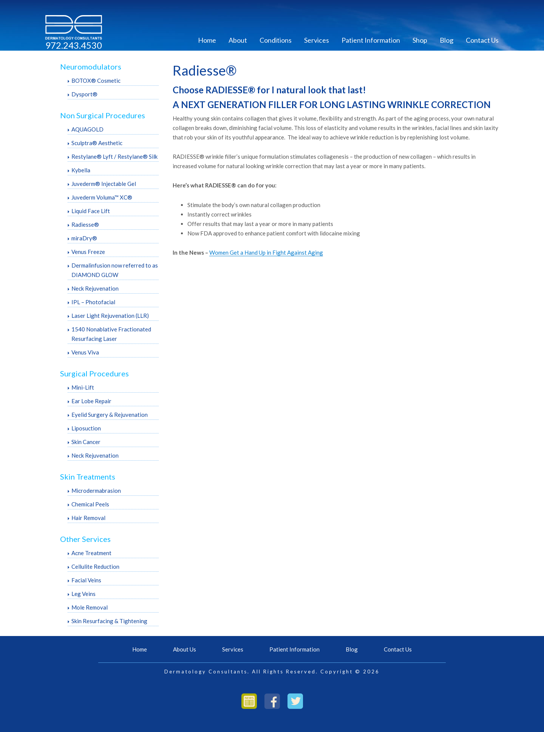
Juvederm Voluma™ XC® (101, 197)
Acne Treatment (91, 552)
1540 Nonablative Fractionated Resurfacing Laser (111, 334)
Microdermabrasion (96, 490)
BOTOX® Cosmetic (96, 80)
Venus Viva (85, 352)
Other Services (85, 538)
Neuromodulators (90, 66)
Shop (420, 40)
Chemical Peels (90, 504)
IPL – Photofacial (93, 302)
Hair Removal (88, 517)
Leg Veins (83, 593)
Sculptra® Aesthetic (96, 142)
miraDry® (84, 238)
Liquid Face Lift (90, 210)
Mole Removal (89, 607)
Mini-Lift (82, 387)
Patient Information (371, 40)
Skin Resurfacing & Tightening (109, 620)
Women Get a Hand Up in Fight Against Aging (266, 252)
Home (207, 40)
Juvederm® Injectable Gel (103, 183)
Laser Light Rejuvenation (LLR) (110, 315)
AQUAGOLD (87, 129)
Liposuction (86, 428)
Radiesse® (85, 224)
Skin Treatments (87, 476)
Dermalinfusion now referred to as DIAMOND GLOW (114, 270)
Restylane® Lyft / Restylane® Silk (114, 156)
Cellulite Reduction (95, 566)
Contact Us (482, 40)
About (238, 40)
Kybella (80, 170)
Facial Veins (86, 580)
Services (316, 40)
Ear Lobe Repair (91, 401)
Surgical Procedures (94, 373)
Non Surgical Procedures (102, 115)
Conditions (276, 40)
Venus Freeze (88, 251)
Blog (446, 40)
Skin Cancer (85, 441)
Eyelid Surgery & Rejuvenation (109, 414)
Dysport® (84, 94)
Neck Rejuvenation (95, 288)
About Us (184, 649)
